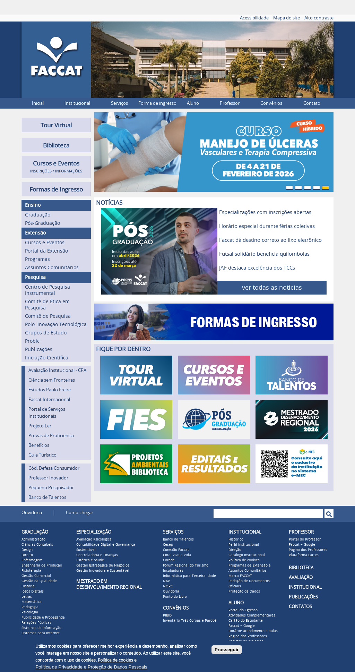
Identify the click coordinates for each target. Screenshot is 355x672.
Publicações (38, 349)
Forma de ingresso (157, 103)
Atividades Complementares (251, 615)
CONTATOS (300, 606)
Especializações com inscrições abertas (265, 212)
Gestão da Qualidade (39, 581)
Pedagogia (29, 607)
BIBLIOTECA (301, 567)
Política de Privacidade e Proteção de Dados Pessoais (91, 667)
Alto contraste (319, 17)
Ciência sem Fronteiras (51, 380)
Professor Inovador (48, 477)
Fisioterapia (31, 571)
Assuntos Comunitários (52, 268)
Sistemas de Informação (41, 628)
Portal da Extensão (46, 251)
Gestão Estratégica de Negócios (102, 565)
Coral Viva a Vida (177, 555)
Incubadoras (173, 571)
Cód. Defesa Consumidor (53, 468)
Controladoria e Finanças (97, 555)
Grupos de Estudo (46, 333)
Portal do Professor (305, 539)
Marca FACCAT (240, 576)
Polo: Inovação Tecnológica (56, 325)
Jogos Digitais (32, 591)
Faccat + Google (241, 626)
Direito (27, 555)
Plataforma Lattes (304, 555)
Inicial (38, 103)
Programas (37, 259)
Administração (33, 539)
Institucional (77, 103)
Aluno (193, 103)
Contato (311, 103)
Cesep (168, 545)
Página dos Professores (247, 636)
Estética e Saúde (90, 560)
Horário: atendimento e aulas (253, 631)
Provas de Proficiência (51, 435)
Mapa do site (286, 17)
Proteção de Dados (244, 591)
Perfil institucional (243, 545)
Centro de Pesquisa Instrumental (47, 290)
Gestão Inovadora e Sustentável (102, 571)
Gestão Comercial (36, 576)
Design (27, 550)
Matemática (31, 602)
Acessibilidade (254, 17)
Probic (32, 341)
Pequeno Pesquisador (51, 487)
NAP (166, 581)
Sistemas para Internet (40, 633)
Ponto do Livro (175, 597)
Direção (234, 550)
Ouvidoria (31, 512)
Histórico (235, 539)
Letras (26, 597)
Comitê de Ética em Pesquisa (47, 305)
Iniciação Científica (46, 358)
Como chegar (79, 512)
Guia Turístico (42, 455)
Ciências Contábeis (37, 545)
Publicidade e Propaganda (43, 617)
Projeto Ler (39, 425)
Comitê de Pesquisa (48, 316)
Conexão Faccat (176, 550)
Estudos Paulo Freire (49, 389)
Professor (230, 103)
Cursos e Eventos (44, 243)
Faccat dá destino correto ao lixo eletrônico (270, 240)
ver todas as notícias (272, 287)
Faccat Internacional (49, 399)
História (28, 586)
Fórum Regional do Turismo (185, 565)
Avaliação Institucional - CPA (57, 370)
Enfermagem (31, 560)
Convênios (271, 103)
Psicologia (29, 612)
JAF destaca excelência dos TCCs (257, 268)
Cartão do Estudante (245, 621)
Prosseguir (227, 649)
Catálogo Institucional (246, 555)
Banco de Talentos (47, 497)
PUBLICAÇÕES (303, 596)
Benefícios (38, 445)
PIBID (167, 615)
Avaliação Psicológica (94, 539)
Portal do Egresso (243, 610)
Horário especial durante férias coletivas (267, 226)
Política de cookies (244, 560)
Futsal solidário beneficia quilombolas (264, 254)
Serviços (119, 103)
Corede (169, 560)
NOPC (168, 586)
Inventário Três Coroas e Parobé (190, 621)
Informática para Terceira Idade (189, 576)
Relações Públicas (36, 623)
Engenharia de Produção (41, 565)
